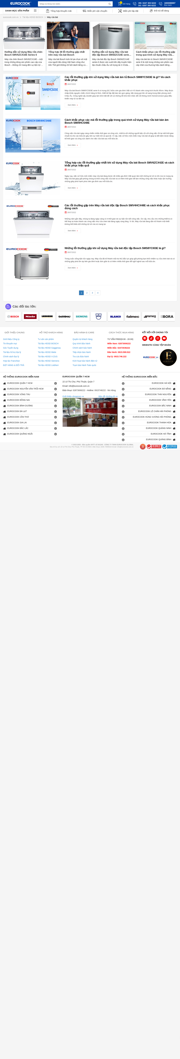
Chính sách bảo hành (82, 348)
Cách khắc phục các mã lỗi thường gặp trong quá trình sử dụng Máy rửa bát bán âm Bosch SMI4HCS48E (117, 121)
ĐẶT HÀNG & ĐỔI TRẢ (13, 365)
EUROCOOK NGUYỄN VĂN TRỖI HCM (30, 389)
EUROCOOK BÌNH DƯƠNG (30, 406)
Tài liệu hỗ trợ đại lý (12, 352)
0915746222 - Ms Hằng (105, 390)
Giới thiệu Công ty (11, 339)
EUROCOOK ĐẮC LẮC (30, 428)
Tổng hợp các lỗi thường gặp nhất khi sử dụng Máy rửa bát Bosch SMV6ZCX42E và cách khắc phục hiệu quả (119, 164)
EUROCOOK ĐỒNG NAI (30, 400)
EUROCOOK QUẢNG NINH (149, 428)
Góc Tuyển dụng (10, 348)
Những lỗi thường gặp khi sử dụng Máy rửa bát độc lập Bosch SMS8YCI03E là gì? (115, 248)
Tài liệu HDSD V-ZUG (48, 356)
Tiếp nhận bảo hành (82, 352)
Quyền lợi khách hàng (83, 339)
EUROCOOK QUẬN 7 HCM (30, 383)
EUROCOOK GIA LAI (30, 422)
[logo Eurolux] (169, 358)
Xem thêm (73, 105)
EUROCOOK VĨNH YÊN (149, 400)
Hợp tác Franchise (11, 361)
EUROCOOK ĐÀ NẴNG (149, 389)
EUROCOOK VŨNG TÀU (30, 394)
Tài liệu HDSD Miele (47, 352)
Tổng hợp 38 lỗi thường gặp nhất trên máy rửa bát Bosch (66, 53)
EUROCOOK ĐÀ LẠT (30, 411)
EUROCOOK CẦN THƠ (30, 417)
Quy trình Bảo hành (81, 343)
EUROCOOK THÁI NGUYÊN (149, 394)
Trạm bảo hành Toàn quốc (84, 365)
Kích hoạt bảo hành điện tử (85, 361)
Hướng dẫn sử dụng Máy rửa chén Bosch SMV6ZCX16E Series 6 (23, 53)
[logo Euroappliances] (151, 358)
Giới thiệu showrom (73, 396)
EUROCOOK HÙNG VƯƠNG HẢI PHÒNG (149, 417)
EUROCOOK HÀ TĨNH (149, 434)
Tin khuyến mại (10, 343)
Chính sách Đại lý (11, 356)
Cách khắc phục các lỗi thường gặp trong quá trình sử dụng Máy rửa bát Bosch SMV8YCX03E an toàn (155, 53)
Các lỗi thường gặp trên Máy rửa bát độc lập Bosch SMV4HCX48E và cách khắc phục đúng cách (117, 207)
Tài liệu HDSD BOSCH (48, 343)
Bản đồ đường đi (107, 396)
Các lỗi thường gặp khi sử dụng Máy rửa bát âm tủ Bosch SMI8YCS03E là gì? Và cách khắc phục (117, 78)
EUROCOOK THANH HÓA (149, 422)
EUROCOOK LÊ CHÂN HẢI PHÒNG (149, 411)
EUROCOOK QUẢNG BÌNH (149, 439)
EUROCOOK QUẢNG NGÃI (30, 434)
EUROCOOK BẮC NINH (149, 406)
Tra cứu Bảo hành (81, 356)
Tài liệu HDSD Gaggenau (49, 348)
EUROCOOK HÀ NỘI (149, 383)
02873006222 (79, 390)
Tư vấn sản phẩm (46, 339)
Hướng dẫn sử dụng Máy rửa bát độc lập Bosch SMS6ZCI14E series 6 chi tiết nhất (111, 53)
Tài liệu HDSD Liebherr (48, 365)
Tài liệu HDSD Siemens (48, 361)
